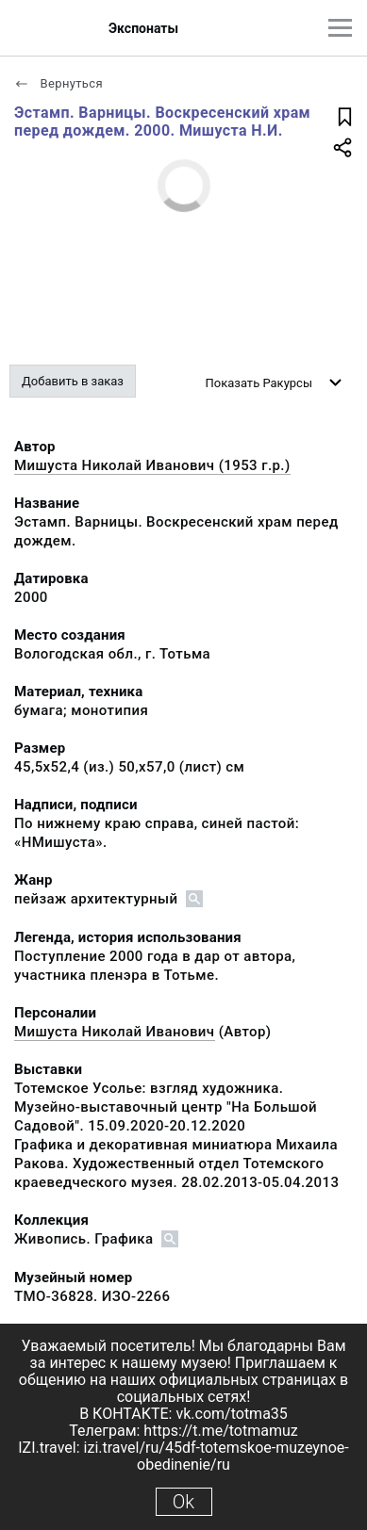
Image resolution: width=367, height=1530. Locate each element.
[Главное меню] (340, 27)
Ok (183, 1501)
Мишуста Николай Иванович (114, 1031)
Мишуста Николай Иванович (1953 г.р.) (152, 465)
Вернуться (58, 83)
